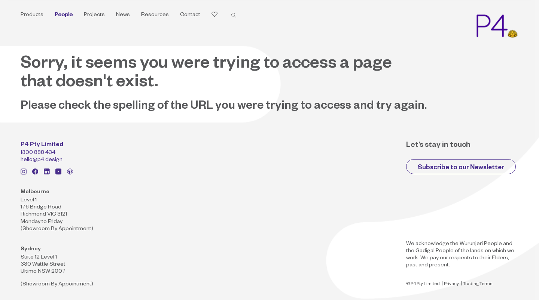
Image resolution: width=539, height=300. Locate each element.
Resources (155, 15)
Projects (94, 15)
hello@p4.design (42, 160)
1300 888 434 (38, 153)
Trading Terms (477, 284)
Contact (190, 15)
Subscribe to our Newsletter (461, 168)
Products (32, 15)
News (123, 15)
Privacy (451, 284)
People (64, 15)
